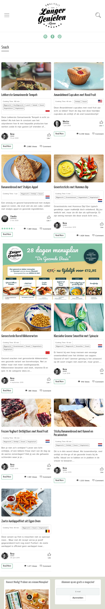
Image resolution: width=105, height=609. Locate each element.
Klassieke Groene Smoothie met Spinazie (76, 293)
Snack (42, 105)
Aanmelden (77, 558)
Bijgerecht (7, 105)
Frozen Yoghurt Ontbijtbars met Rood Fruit (24, 389)
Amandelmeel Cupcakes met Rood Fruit (75, 95)
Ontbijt (77, 101)
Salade (34, 105)
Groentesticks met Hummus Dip (71, 187)
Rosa (12, 134)
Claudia (20, 216)
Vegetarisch (19, 108)
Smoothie (79, 304)
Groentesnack (71, 197)
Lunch (28, 105)
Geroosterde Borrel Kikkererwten (19, 293)
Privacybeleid (44, 597)
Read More (7, 146)
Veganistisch (8, 108)
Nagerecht (25, 194)
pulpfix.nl (60, 604)
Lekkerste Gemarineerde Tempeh (19, 95)
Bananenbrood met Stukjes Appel (19, 187)
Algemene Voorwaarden (20, 597)
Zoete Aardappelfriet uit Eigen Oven (20, 481)
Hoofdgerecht (18, 105)
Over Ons (59, 597)
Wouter (66, 121)
